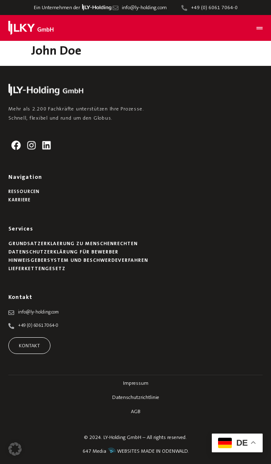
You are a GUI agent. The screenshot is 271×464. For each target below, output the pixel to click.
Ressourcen (24, 192)
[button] (15, 449)
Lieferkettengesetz (36, 268)
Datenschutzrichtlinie (135, 397)
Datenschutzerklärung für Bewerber (63, 252)
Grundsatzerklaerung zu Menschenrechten (73, 243)
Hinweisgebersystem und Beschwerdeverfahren (78, 260)
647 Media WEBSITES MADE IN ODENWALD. (136, 451)
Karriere (19, 200)
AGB (136, 411)
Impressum (135, 383)
